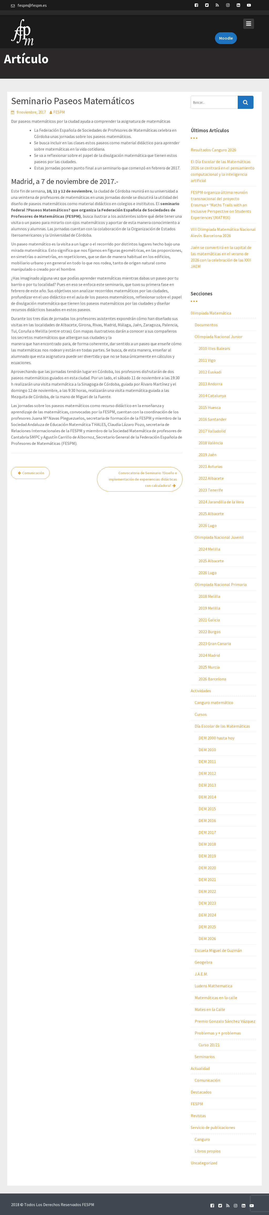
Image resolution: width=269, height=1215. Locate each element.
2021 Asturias (211, 466)
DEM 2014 (207, 797)
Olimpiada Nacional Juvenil (219, 537)
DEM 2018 (207, 844)
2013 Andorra (210, 383)
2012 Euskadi (210, 372)
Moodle (226, 33)
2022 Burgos (210, 631)
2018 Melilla (209, 596)
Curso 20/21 (209, 1044)
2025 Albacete (211, 513)
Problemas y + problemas (218, 1033)
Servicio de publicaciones (213, 1127)
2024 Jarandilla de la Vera (221, 501)
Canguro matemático (214, 702)
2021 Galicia (209, 619)
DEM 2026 (207, 938)
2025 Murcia (209, 667)
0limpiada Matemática (211, 313)
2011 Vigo (207, 360)
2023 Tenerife (211, 490)
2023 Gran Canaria (215, 643)
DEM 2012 (207, 773)
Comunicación (33, 473)
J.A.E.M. (201, 974)
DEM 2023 (207, 903)
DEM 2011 (207, 761)
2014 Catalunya (212, 395)
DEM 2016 (207, 820)
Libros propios (208, 1151)
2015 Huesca (210, 407)
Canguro (202, 1139)
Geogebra (203, 962)
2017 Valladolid (212, 431)
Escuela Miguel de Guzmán (218, 950)
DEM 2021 (207, 879)
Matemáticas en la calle (216, 997)
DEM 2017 (207, 832)
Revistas (198, 1115)
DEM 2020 (207, 867)
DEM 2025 (207, 926)
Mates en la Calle (210, 1009)
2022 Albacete (211, 478)
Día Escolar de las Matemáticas (222, 726)
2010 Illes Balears (214, 348)
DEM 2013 (207, 785)
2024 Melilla (209, 549)
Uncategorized (204, 1162)
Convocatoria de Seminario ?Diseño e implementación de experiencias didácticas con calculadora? (143, 479)
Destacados (201, 1092)
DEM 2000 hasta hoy (216, 737)
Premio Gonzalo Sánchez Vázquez (225, 1021)
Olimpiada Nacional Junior (218, 336)
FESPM (59, 112)
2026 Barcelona (212, 678)
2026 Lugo (208, 525)
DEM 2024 (207, 915)
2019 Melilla (209, 608)
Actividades (201, 690)
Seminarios (205, 1056)
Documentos (206, 324)
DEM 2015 (207, 808)
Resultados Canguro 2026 (213, 149)
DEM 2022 (207, 891)
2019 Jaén (207, 454)
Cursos (201, 714)
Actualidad (200, 1068)
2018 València (211, 442)
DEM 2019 (207, 856)
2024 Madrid (209, 655)
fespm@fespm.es (32, 5)
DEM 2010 (207, 749)
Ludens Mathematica (213, 985)
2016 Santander (212, 419)
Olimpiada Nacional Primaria (221, 584)
